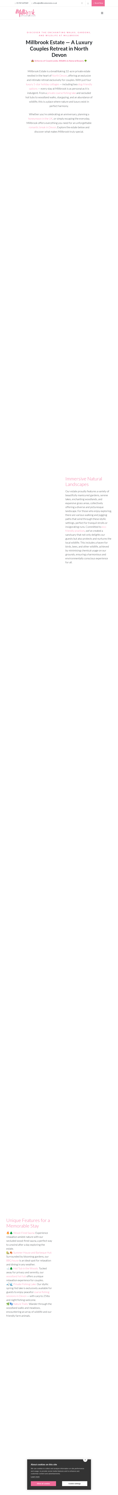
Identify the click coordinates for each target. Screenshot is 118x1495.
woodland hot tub (16, 1276)
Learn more (35, 1477)
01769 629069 (21, 3)
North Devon (59, 75)
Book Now (98, 3)
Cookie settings (75, 1484)
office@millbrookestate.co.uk (44, 3)
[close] (85, 1459)
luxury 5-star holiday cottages (42, 84)
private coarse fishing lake (61, 92)
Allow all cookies (43, 1484)
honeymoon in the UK (40, 118)
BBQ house (12, 1260)
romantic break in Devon (42, 127)
